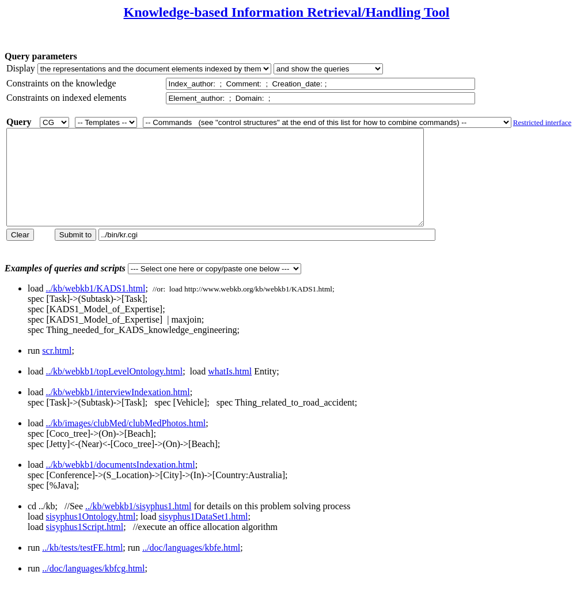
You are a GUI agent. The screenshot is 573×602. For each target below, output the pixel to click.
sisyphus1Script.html (85, 546)
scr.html (56, 369)
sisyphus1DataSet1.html (203, 535)
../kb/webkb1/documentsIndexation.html (120, 484)
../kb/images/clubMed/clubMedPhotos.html (126, 442)
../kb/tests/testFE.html (82, 566)
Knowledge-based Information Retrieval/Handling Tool (286, 12)
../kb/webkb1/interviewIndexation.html (118, 411)
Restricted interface (542, 122)
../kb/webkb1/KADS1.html (96, 307)
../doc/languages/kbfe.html (191, 566)
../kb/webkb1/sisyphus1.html (138, 525)
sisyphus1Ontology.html (91, 535)
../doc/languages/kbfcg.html (93, 587)
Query (19, 122)
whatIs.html (230, 390)
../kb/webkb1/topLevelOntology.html (114, 390)
